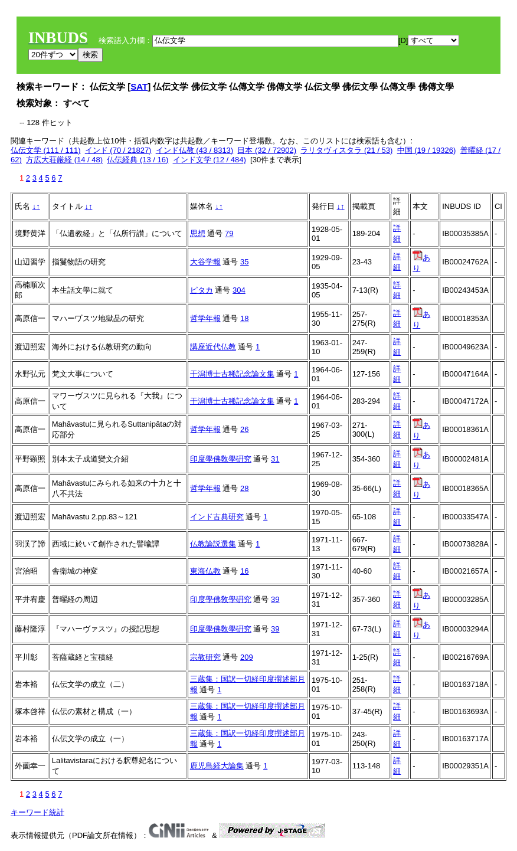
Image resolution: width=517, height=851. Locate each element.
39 (275, 599)
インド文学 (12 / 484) (209, 159)
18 (244, 318)
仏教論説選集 (213, 543)
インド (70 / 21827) (118, 150)
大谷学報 (205, 261)
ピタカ (201, 290)
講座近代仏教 (213, 346)
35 (244, 261)
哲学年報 (205, 318)
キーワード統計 (37, 812)
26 (244, 429)
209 (246, 657)
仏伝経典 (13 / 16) (137, 159)
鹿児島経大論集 (217, 765)
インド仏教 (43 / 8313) (195, 150)
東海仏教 (205, 571)
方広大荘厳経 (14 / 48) (64, 159)
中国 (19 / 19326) (426, 150)
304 (239, 290)
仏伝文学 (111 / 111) (46, 150)
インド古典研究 (217, 516)
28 (244, 488)
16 (244, 571)
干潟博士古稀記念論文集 (232, 373)
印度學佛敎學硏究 (220, 458)
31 (275, 458)
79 (229, 233)
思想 (197, 233)
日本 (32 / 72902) (266, 150)
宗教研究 (205, 657)
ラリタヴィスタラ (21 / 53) (346, 150)
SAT (139, 86)
